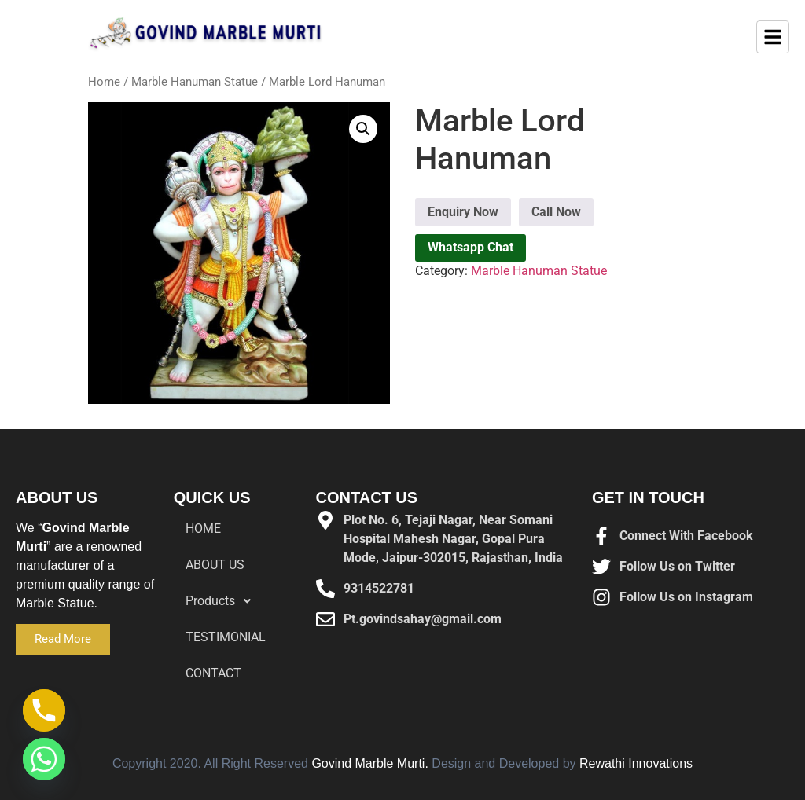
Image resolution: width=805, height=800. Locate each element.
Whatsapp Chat (470, 247)
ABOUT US (215, 564)
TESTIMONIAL (226, 636)
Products (222, 601)
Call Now (556, 211)
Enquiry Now (463, 211)
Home (104, 82)
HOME (203, 528)
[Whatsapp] (44, 759)
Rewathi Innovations (636, 763)
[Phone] (44, 710)
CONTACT (213, 673)
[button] (363, 129)
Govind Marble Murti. (369, 763)
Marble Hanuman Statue (194, 82)
